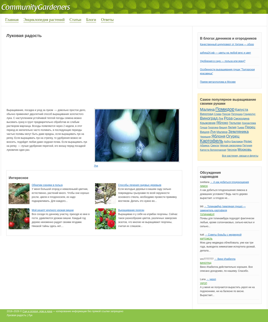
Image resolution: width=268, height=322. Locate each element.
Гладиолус (249, 114)
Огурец (233, 136)
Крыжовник (207, 123)
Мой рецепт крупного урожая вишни (52, 210)
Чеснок (232, 149)
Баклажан (237, 141)
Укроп (203, 283)
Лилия (232, 127)
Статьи (75, 19)
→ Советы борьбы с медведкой (223, 234)
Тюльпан (235, 123)
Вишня (223, 127)
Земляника (238, 131)
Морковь (244, 150)
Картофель (211, 140)
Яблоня (218, 136)
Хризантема (249, 123)
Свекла (214, 145)
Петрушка (237, 114)
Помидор (224, 109)
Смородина (241, 118)
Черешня (205, 136)
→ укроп (211, 279)
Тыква (240, 127)
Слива (217, 114)
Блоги (91, 19)
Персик (226, 114)
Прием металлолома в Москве (218, 81)
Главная (12, 19)
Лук (96, 165)
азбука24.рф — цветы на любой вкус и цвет (225, 52)
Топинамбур (207, 214)
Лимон (204, 186)
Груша (203, 127)
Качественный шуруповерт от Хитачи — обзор (227, 44)
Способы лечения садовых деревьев (139, 185)
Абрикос (205, 145)
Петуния (247, 145)
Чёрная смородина (231, 145)
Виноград (206, 114)
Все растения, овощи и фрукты (240, 155)
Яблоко (222, 123)
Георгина (213, 127)
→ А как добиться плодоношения (229, 182)
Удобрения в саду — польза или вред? (222, 61)
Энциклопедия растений (44, 19)
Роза (228, 118)
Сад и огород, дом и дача (37, 311)
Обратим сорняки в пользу (47, 185)
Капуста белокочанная (213, 149)
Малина (207, 109)
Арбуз (227, 141)
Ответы (107, 19)
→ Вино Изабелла (224, 259)
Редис (248, 141)
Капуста (241, 110)
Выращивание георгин (131, 210)
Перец (250, 127)
